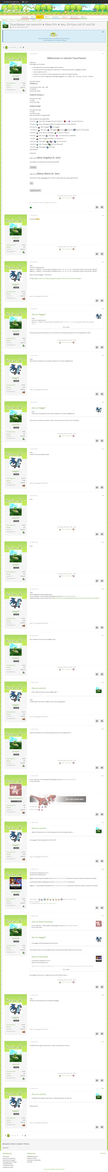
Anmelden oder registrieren (11, 2)
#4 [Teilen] (103, 309)
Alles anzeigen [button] (66, 327)
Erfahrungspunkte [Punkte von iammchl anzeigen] (10, 83)
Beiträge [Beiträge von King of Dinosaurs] (8, 807)
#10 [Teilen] (103, 589)
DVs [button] (31, 183)
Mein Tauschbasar (67, 198)
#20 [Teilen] (103, 1088)
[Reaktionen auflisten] (32, 207)
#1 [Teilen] (103, 53)
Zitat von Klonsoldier (40, 957)
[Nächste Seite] (23, 47)
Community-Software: (54, 1169)
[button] (103, 32)
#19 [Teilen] (103, 1042)
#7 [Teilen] (103, 449)
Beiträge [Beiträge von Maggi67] (8, 293)
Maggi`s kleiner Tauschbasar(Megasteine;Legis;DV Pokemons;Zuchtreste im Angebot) (57, 278)
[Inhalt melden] (97, 207)
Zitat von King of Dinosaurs (42, 922)
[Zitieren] (102, 207)
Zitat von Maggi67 (39, 314)
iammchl (14, 27)
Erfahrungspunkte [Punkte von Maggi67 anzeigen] (10, 291)
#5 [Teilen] (103, 355)
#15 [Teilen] (103, 822)
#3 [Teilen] (103, 262)
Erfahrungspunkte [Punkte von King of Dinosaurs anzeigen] (10, 805)
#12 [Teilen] (103, 682)
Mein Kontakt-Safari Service (48, 903)
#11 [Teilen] (103, 635)
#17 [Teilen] (103, 916)
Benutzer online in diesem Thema (15, 1144)
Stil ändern (103, 1153)
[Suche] (24, 2)
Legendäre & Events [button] (35, 190)
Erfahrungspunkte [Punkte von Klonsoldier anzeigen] (10, 898)
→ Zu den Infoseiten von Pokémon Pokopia (54, 40)
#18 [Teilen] (103, 995)
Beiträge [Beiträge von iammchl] (8, 85)
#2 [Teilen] (103, 215)
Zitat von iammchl (39, 688)
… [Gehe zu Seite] (17, 47)
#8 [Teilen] (103, 495)
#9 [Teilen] (103, 542)
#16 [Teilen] (103, 869)
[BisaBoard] (54, 10)
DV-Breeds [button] (33, 167)
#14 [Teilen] (103, 776)
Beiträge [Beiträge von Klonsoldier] (8, 901)
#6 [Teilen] (103, 402)
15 (20, 47)
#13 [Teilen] (103, 729)
